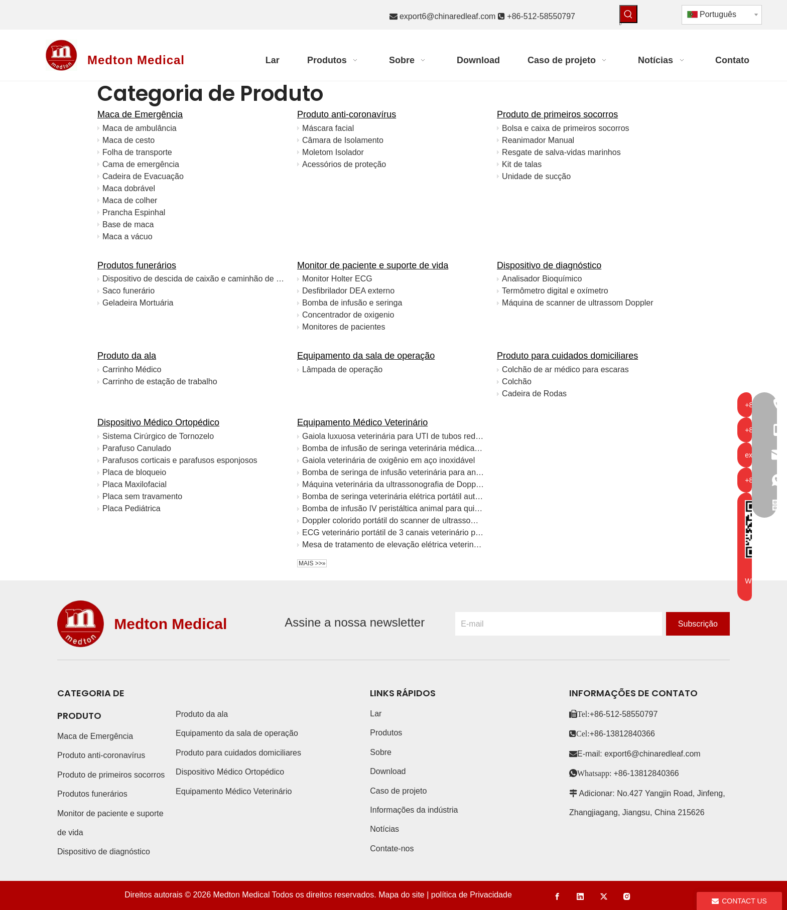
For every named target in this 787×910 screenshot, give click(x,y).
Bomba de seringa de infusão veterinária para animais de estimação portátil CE (393, 472)
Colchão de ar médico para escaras (565, 369)
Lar (375, 713)
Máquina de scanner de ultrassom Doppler (577, 302)
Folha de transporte (137, 152)
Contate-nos (392, 848)
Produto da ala (126, 356)
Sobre (380, 752)
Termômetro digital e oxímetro (555, 290)
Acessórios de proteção (344, 164)
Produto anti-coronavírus (346, 114)
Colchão (517, 381)
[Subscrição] (698, 624)
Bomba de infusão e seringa (352, 302)
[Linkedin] (580, 896)
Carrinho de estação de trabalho (159, 381)
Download (388, 771)
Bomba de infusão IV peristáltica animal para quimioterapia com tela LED (393, 508)
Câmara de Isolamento (342, 140)
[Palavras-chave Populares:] (628, 14)
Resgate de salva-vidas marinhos (561, 152)
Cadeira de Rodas (534, 393)
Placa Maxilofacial (134, 484)
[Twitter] (604, 896)
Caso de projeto (398, 791)
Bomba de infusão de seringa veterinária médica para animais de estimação (393, 448)
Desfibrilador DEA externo (348, 290)
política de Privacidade (471, 894)
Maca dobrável (128, 188)
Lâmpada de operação (342, 369)
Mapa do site (401, 894)
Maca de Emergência (140, 114)
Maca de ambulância (139, 128)
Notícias (384, 829)
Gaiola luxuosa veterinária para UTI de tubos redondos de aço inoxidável (393, 436)
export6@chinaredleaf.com (447, 16)
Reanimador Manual (538, 140)
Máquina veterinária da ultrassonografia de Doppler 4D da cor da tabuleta (393, 484)
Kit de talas (522, 164)
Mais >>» (312, 563)
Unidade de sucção (536, 176)
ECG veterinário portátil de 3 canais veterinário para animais (393, 532)
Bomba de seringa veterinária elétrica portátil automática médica (393, 496)
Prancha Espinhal (133, 212)
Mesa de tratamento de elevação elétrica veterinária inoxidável (393, 544)
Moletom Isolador (333, 152)
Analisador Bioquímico (542, 278)
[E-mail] (558, 624)
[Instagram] (627, 896)
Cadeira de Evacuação (143, 176)
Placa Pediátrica (131, 508)
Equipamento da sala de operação (366, 356)
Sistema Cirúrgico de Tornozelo (158, 436)
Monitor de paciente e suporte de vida (372, 265)
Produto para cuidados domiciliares (567, 356)
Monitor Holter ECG (337, 278)
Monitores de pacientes (343, 327)
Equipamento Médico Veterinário (362, 422)
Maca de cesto (128, 140)
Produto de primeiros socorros (557, 114)
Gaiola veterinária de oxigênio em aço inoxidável (388, 460)
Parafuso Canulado (136, 448)
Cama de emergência (140, 164)
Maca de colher (129, 200)
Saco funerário (128, 290)
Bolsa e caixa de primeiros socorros (565, 128)
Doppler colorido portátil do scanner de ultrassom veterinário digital (393, 520)
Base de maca (128, 224)
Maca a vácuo (127, 236)
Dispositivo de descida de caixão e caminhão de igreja (193, 278)
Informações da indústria (414, 810)
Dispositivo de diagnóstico (549, 265)
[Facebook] (557, 896)
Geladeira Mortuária (137, 302)
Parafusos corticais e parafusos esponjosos (179, 460)
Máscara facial (328, 128)
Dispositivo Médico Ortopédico (158, 422)
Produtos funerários (136, 265)
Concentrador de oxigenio (348, 315)
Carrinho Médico (131, 369)
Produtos (386, 732)
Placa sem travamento (142, 496)
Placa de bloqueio (134, 472)
